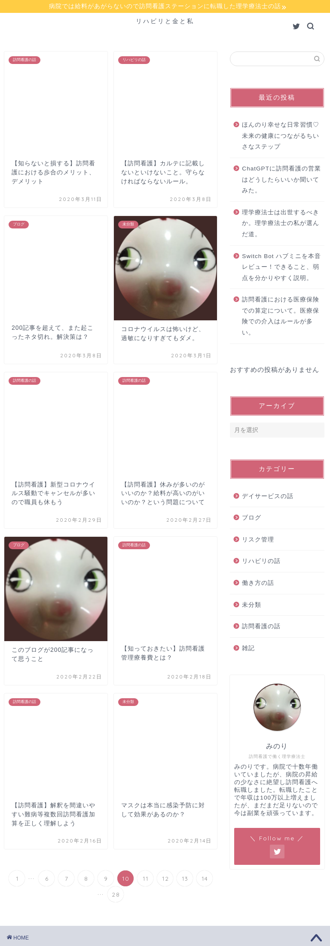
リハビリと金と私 (165, 22)
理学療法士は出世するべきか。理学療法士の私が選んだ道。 (280, 224)
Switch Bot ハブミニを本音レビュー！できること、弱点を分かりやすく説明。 (281, 268)
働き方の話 (258, 584)
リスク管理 (258, 541)
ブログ (251, 519)
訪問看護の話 (261, 627)
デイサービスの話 (267, 497)
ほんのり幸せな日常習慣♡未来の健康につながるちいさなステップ (280, 137)
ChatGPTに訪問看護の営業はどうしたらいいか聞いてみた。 (281, 181)
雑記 (248, 649)
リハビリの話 (261, 562)
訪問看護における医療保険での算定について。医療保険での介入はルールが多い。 (280, 317)
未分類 (251, 605)
